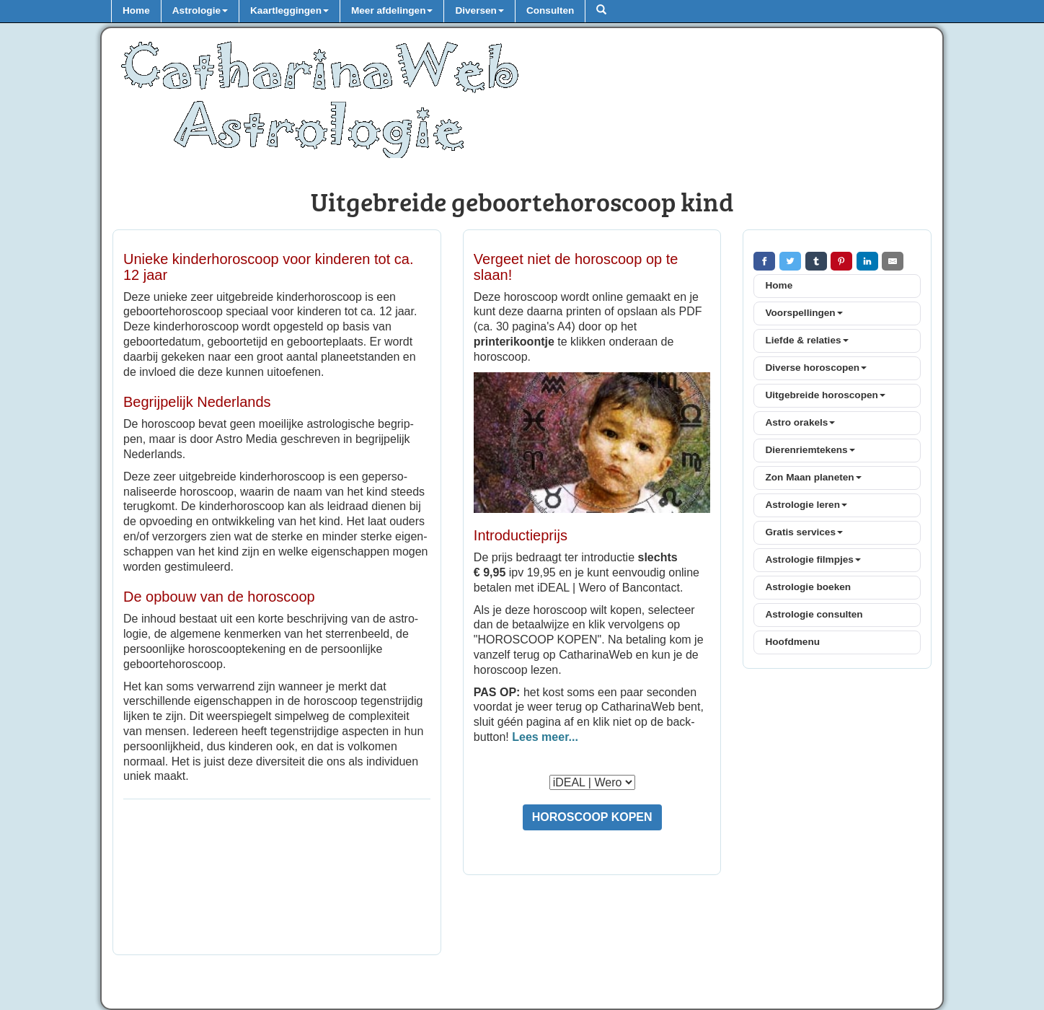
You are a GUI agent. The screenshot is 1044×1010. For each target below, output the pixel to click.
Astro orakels (800, 422)
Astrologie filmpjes (812, 559)
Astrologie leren (806, 504)
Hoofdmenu (792, 641)
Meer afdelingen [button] (392, 10)
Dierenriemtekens (809, 449)
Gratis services (804, 532)
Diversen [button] (479, 10)
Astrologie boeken (808, 586)
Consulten (550, 10)
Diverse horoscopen (816, 367)
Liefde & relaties (806, 340)
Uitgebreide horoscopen (825, 395)
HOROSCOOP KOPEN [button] (592, 817)
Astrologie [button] (200, 10)
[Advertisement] (276, 879)
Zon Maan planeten (813, 477)
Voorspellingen (803, 312)
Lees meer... (545, 737)
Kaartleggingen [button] (289, 10)
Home (136, 10)
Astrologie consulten (813, 614)
